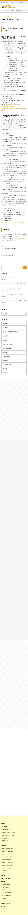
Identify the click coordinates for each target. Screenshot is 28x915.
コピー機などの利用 (6, 857)
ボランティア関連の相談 (7, 848)
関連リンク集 (5, 840)
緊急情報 (5, 360)
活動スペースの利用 (6, 854)
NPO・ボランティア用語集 (8, 835)
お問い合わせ (14, 2)
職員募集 (5, 373)
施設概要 (3, 823)
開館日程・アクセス (6, 2)
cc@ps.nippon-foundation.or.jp (13, 104)
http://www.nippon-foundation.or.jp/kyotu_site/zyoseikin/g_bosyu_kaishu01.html (13, 108)
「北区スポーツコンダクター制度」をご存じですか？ (13, 300)
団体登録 (4, 870)
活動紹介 (5, 368)
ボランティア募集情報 (8, 344)
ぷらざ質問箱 (4, 826)
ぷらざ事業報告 (6, 356)
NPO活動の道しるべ (6, 829)
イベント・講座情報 (6, 868)
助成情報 (10, 16)
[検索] (25, 267)
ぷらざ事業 (5, 327)
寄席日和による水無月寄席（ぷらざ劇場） (11, 289)
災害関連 (3, 875)
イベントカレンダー (5, 878)
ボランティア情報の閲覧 (7, 862)
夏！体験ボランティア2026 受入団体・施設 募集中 (13, 283)
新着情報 (5, 323)
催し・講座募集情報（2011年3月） (10, 248)
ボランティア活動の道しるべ (8, 832)
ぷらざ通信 (4, 16)
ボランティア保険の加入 (7, 851)
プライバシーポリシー (6, 909)
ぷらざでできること (5, 845)
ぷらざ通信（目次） (7, 364)
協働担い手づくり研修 (6, 277)
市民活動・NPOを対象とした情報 (10, 331)
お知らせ (5, 340)
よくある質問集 (5, 838)
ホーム (2, 821)
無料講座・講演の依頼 (7, 865)
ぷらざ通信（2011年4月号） (8, 255)
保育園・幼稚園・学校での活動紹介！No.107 (11, 294)
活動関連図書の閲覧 (6, 859)
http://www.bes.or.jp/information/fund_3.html (15, 222)
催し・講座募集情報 (7, 348)
